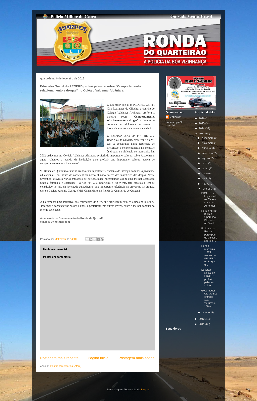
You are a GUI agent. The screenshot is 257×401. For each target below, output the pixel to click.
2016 (202, 118)
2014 (202, 128)
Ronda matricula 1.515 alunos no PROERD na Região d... (208, 255)
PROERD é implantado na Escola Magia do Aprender (209, 199)
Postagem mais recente (59, 358)
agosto (206, 158)
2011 (202, 324)
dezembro (208, 137)
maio (205, 173)
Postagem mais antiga (136, 358)
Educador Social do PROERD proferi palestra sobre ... (208, 277)
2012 (202, 318)
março (206, 183)
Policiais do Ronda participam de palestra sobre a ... (209, 234)
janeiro (206, 312)
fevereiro (207, 188)
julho (205, 163)
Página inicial (98, 358)
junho (205, 168)
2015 (202, 123)
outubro (207, 147)
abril (205, 178)
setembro (208, 153)
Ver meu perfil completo (174, 124)
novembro (208, 142)
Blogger (145, 389)
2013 (202, 133)
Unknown (176, 116)
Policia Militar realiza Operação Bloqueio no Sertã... (209, 217)
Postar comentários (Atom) (66, 365)
